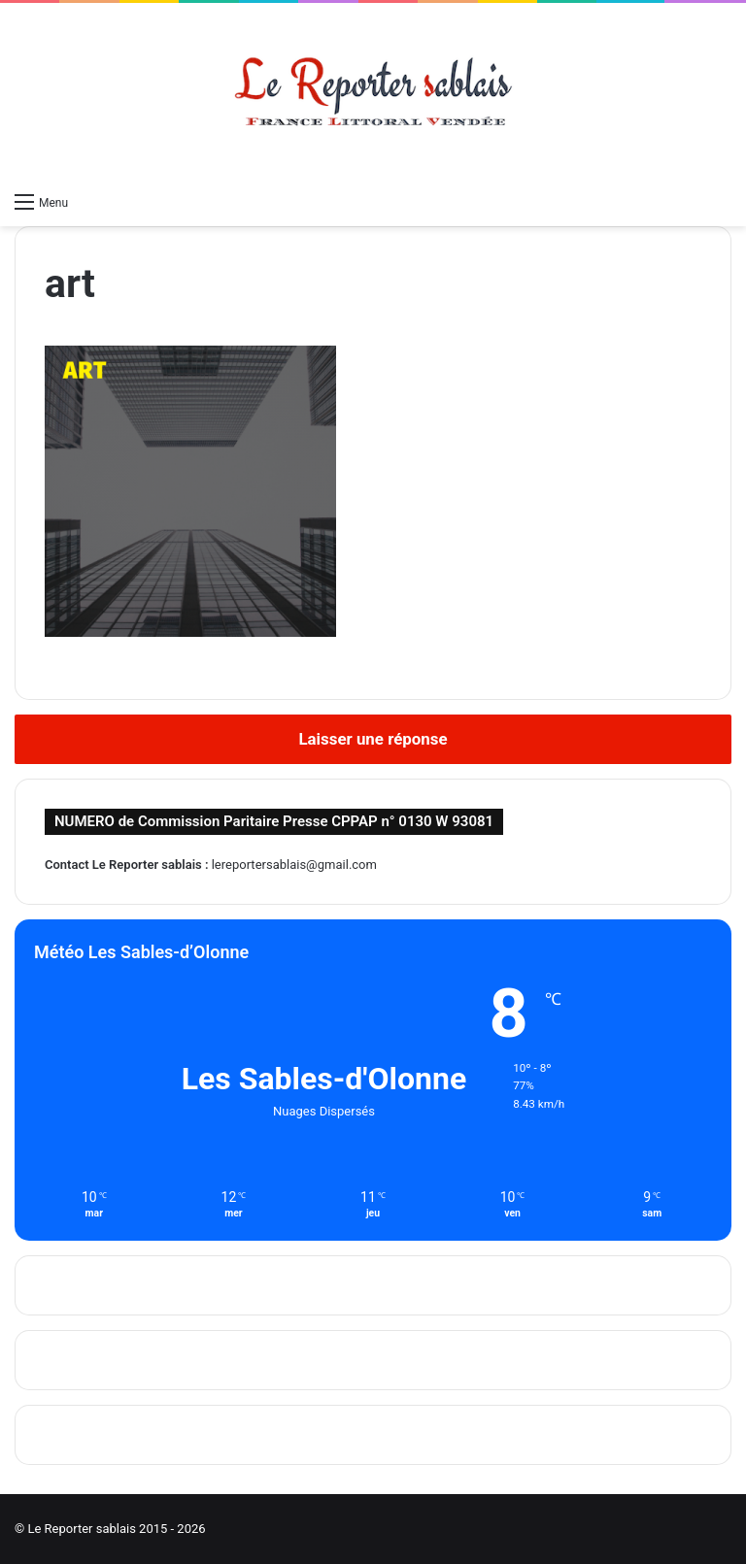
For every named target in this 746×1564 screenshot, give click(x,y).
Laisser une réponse (372, 739)
